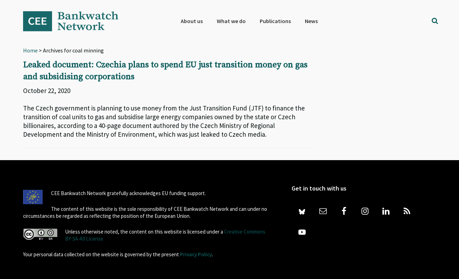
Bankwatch (75, 21)
